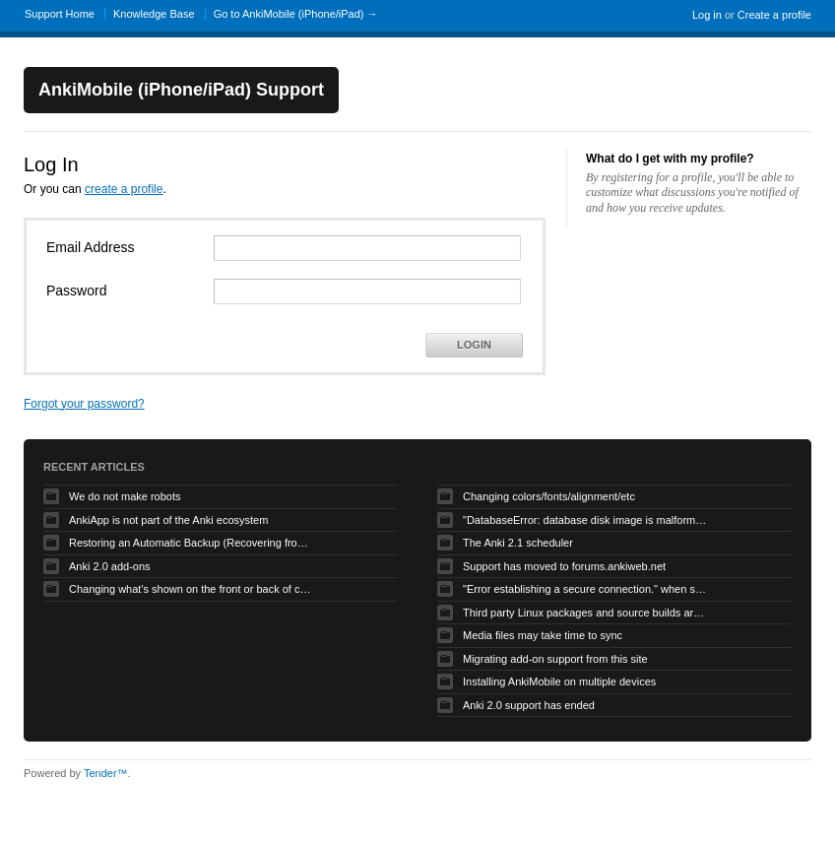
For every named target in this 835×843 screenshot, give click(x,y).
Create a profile (774, 15)
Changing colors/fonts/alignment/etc (549, 496)
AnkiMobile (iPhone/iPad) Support (181, 89)
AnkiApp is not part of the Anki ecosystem (168, 520)
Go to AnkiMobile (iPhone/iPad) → (296, 14)
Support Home (60, 14)
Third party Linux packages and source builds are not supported (586, 612)
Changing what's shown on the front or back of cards (192, 589)
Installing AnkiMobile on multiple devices (559, 681)
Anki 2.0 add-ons (110, 566)
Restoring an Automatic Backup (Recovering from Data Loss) (192, 543)
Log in (707, 15)
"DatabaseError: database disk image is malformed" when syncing (586, 520)
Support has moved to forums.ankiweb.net (564, 566)
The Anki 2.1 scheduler (518, 543)
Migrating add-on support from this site (555, 659)
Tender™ (106, 773)
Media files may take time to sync (542, 635)
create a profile (123, 189)
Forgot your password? (84, 404)
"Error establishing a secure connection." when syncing (586, 589)
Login (474, 345)
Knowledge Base (154, 14)
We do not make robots (125, 496)
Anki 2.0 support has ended (529, 705)
